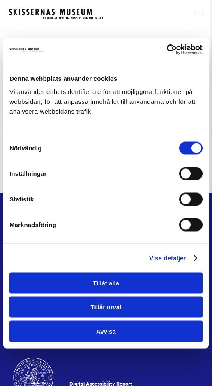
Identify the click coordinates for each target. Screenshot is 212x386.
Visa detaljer (167, 258)
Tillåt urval (106, 307)
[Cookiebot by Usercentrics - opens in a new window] (167, 49)
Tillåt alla (106, 282)
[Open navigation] (199, 14)
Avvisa (106, 331)
